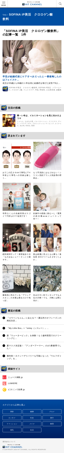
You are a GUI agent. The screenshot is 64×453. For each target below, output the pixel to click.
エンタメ (12, 418)
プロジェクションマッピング (43, 123)
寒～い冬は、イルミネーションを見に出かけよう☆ (39, 116)
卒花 (37, 90)
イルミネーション (41, 121)
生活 (32, 430)
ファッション (12, 424)
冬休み (28, 125)
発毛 (12, 430)
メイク (32, 424)
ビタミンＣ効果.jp (16, 389)
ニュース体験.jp (15, 377)
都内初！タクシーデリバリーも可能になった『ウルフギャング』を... (34, 357)
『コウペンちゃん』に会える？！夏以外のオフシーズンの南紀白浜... (34, 319)
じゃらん (20, 121)
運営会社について (9, 441)
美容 (12, 411)
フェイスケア (28, 90)
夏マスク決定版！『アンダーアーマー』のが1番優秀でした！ (34, 346)
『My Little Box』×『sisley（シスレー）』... (28, 328)
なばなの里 (29, 121)
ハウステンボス (25, 123)
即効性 (42, 90)
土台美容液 (50, 90)
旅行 (52, 418)
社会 (32, 418)
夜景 (33, 125)
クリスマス (53, 121)
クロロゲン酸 (17, 90)
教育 (52, 424)
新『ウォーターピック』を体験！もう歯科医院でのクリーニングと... (34, 336)
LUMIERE (12, 383)
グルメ (52, 411)
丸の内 (22, 125)
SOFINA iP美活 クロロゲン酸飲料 (23, 87)
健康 (32, 411)
